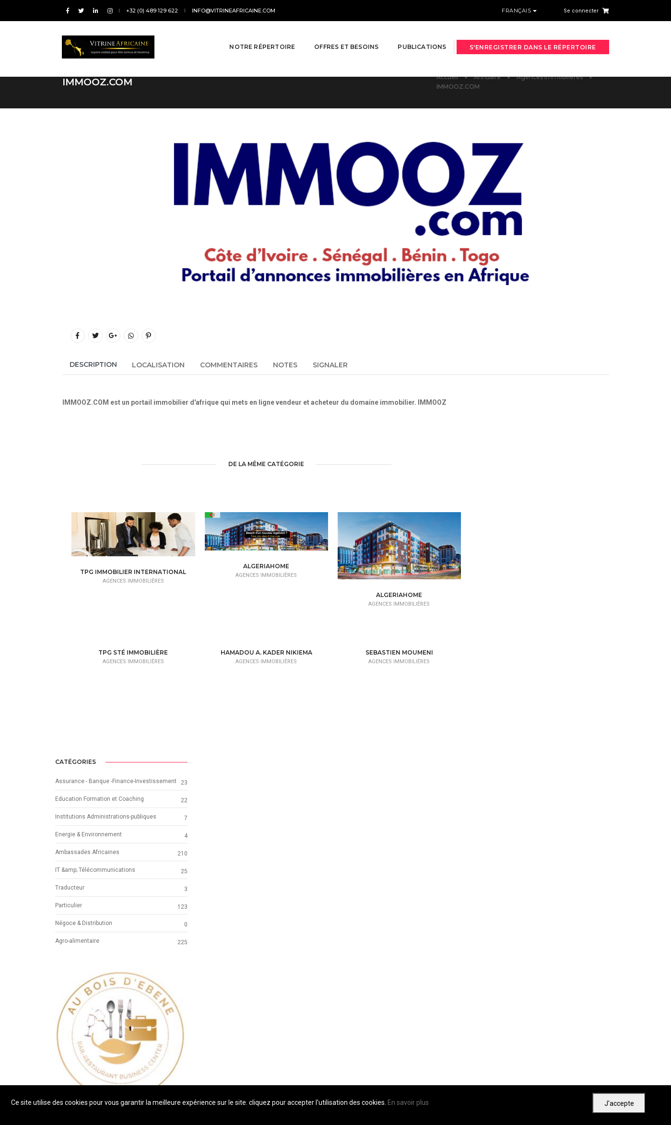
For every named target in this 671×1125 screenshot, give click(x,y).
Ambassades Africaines (508, 515)
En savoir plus (408, 1102)
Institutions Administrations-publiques (526, 479)
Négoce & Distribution (504, 586)
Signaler (330, 365)
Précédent (118, 996)
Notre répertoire (250, 34)
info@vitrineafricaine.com (233, 10)
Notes (285, 365)
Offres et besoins (334, 34)
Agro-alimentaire (498, 603)
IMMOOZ (432, 402)
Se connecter (581, 11)
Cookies (598, 1074)
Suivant (558, 996)
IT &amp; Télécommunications (516, 532)
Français (517, 10)
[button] (485, 700)
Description (93, 364)
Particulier (489, 568)
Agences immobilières (550, 77)
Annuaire (487, 77)
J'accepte (619, 1103)
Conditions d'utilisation (510, 1074)
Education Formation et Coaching (520, 461)
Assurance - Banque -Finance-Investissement (536, 444)
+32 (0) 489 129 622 (152, 10)
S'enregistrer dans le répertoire (533, 34)
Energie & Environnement (509, 497)
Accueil (447, 77)
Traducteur (490, 550)
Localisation (158, 365)
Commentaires (229, 365)
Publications (410, 34)
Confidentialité (564, 1074)
